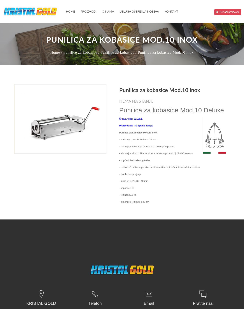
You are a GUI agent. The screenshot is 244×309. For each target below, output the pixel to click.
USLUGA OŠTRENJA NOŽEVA (139, 11)
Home (70, 11)
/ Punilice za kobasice (79, 52)
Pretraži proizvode (228, 12)
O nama (108, 11)
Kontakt (171, 11)
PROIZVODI (88, 11)
